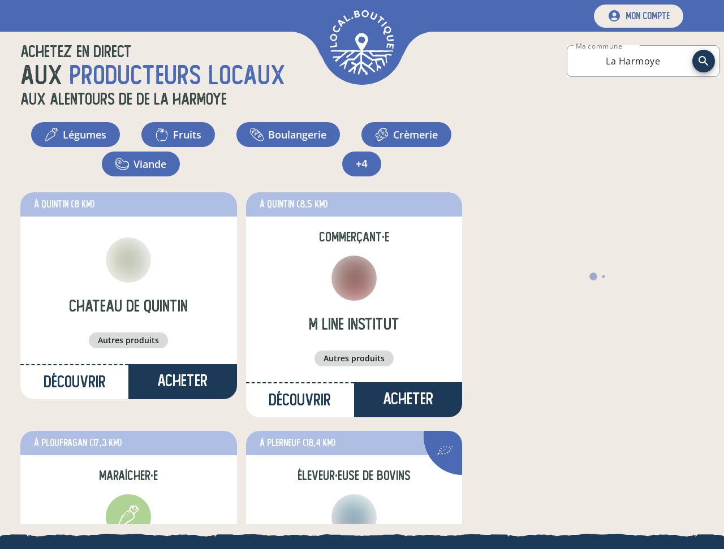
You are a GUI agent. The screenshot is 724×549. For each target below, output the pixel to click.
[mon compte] (638, 16)
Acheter (182, 381)
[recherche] (703, 61)
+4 (362, 164)
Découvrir (75, 382)
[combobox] (633, 61)
